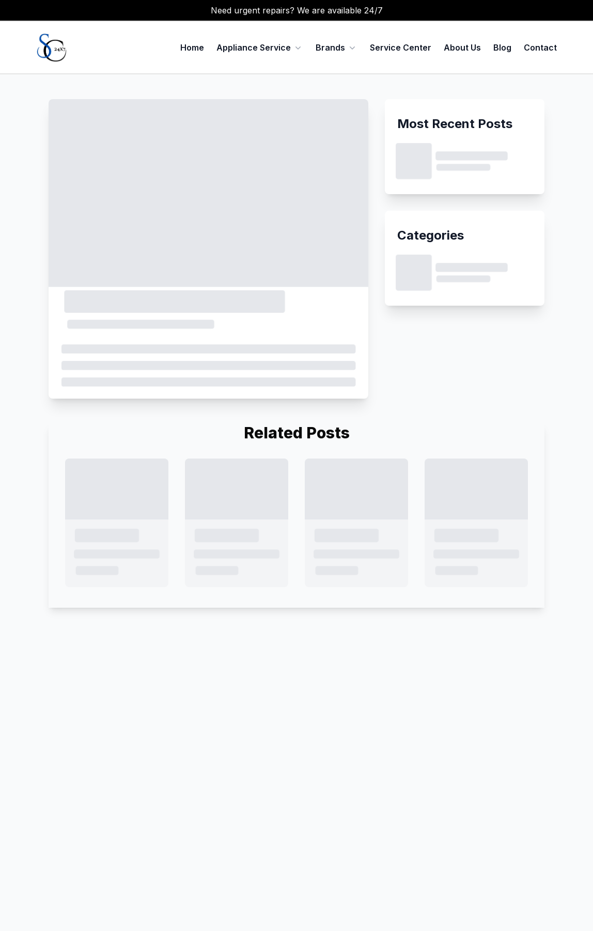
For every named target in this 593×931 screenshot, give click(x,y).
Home (192, 47)
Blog (502, 47)
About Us (462, 47)
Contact (540, 47)
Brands (330, 47)
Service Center (400, 47)
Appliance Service (259, 47)
